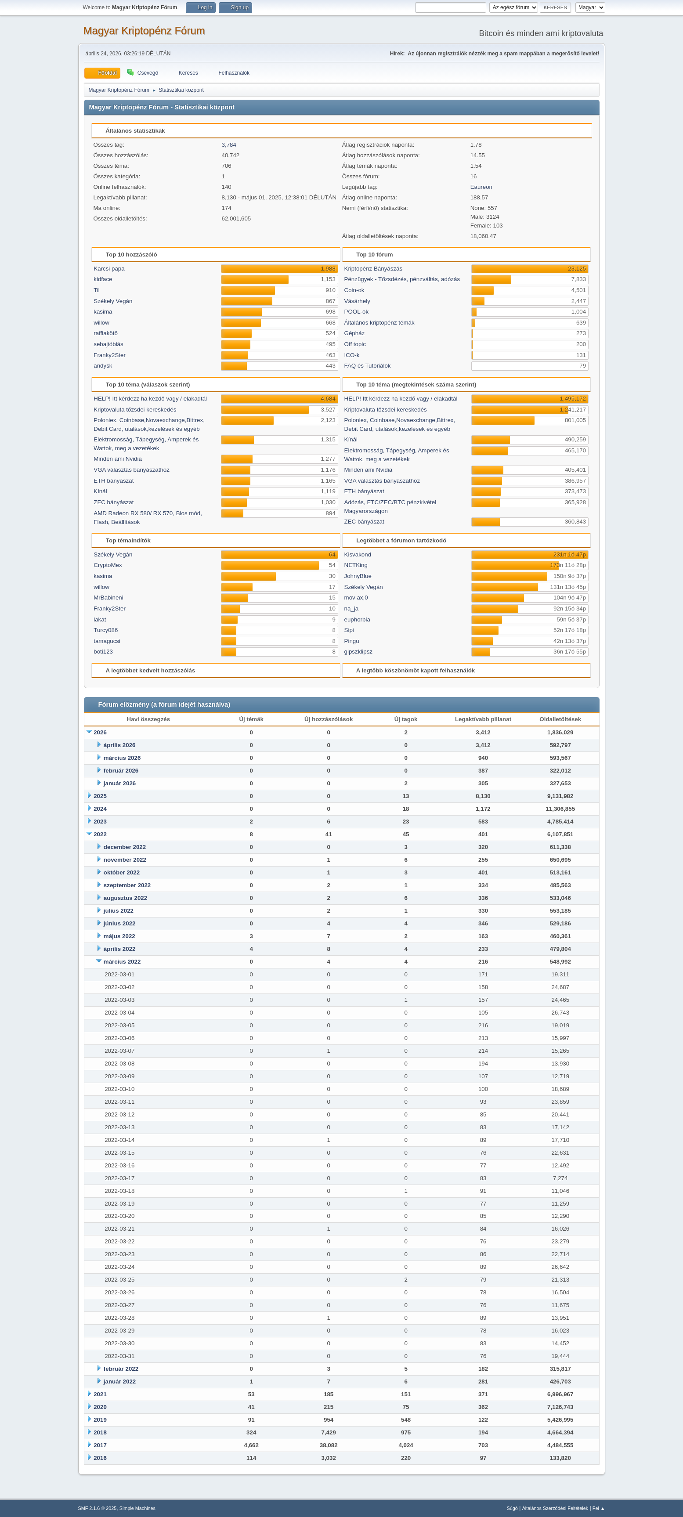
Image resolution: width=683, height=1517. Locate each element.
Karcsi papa (109, 268)
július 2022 (119, 910)
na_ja (351, 608)
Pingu (351, 641)
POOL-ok (356, 311)
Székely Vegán (113, 301)
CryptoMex (108, 565)
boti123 (103, 651)
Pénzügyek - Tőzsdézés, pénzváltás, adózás (402, 279)
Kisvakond (358, 554)
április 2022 (120, 949)
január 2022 (120, 1381)
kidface (103, 279)
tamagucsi (107, 641)
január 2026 (120, 783)
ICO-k (352, 355)
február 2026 (121, 770)
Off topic (355, 344)
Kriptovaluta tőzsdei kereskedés (135, 409)
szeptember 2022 (127, 885)
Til (97, 290)
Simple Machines (137, 1508)
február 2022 (121, 1368)
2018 (100, 1432)
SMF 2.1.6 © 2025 (97, 1508)
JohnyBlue (358, 576)
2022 (100, 834)
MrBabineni (108, 597)
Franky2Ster (110, 355)
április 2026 (120, 745)
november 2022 (125, 859)
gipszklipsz (358, 651)
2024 (100, 808)
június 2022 (120, 923)
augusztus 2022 (125, 898)
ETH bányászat (114, 480)
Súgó (512, 1508)
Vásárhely (357, 301)
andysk (103, 365)
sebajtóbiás (108, 344)
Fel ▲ (599, 1508)
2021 (100, 1394)
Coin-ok (354, 290)
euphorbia (357, 619)
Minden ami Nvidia (118, 458)
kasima (103, 311)
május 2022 (119, 936)
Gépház (354, 333)
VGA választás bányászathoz (132, 469)
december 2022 (125, 847)
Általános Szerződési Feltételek (555, 1508)
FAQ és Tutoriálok (367, 365)
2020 (100, 1407)
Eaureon (481, 187)
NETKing (356, 565)
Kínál (100, 491)
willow (101, 322)
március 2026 (122, 758)
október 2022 (122, 872)
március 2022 (122, 961)
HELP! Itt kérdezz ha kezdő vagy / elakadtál (150, 398)
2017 (100, 1445)
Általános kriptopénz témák (379, 322)
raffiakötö (106, 333)
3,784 (229, 144)
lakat (100, 619)
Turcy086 (106, 630)
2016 (100, 1458)
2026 (100, 732)
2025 (100, 796)
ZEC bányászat (114, 502)
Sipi (349, 630)
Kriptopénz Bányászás (373, 268)
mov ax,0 (356, 597)
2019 (100, 1419)
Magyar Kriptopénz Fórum (144, 30)
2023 (100, 821)
